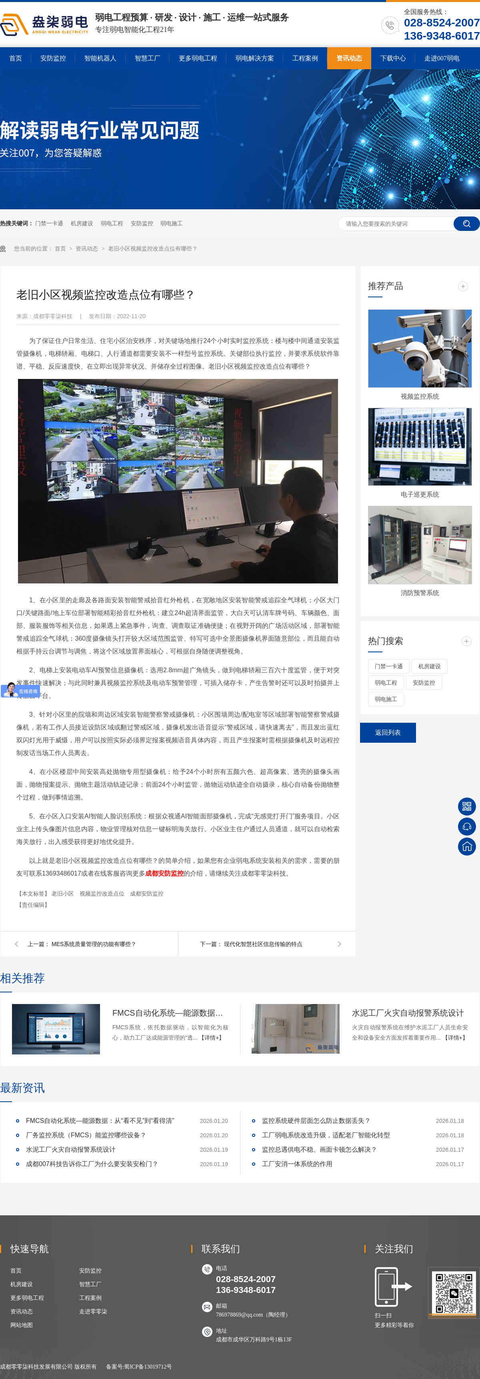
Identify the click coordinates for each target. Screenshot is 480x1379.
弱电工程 (112, 223)
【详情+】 (211, 1037)
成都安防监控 (164, 873)
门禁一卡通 (49, 223)
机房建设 (82, 223)
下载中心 (393, 58)
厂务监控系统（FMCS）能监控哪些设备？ (86, 1135)
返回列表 (388, 732)
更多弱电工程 (198, 58)
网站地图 (21, 1325)
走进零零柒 (93, 1312)
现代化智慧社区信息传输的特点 (263, 944)
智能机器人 (100, 58)
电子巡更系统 (420, 494)
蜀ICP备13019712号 (148, 1367)
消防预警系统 (420, 592)
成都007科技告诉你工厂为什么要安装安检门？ (92, 1164)
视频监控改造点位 (103, 893)
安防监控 (53, 58)
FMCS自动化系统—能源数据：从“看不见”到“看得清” (170, 1012)
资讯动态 (349, 58)
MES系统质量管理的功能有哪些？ (94, 944)
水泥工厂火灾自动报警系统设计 (408, 1012)
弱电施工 (171, 223)
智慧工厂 (147, 58)
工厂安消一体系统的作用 (297, 1164)
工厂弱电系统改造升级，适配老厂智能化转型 (326, 1135)
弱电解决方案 (255, 58)
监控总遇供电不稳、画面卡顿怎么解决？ (319, 1149)
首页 (15, 58)
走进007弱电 (442, 58)
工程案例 (305, 58)
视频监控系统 (420, 396)
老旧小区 (64, 893)
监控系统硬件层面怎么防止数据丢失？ (316, 1120)
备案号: (115, 1367)
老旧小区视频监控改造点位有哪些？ (153, 249)
